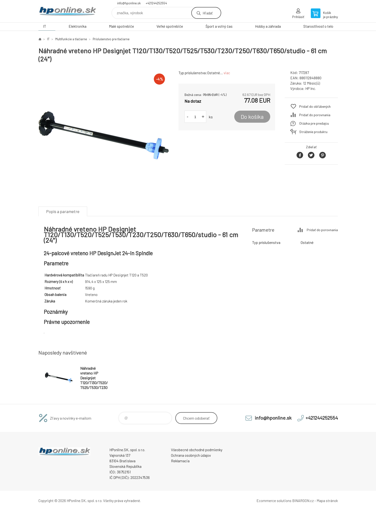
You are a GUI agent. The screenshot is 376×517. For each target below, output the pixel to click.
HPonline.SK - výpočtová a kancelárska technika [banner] (67, 11)
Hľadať (208, 13)
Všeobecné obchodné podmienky (196, 450)
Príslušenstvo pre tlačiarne (111, 39)
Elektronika (77, 26)
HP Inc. (310, 88)
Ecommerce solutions (273, 500)
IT (44, 26)
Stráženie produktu (313, 132)
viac (227, 73)
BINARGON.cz (303, 500)
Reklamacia (180, 461)
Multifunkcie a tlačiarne (71, 39)
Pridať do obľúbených (315, 106)
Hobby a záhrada (268, 26)
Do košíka (252, 116)
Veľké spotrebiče (169, 26)
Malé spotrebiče (121, 26)
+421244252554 (156, 3)
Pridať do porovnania (314, 115)
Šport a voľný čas (219, 26)
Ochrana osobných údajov (191, 455)
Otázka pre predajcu (314, 123)
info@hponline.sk (129, 3)
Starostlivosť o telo (318, 26)
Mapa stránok (327, 500)
